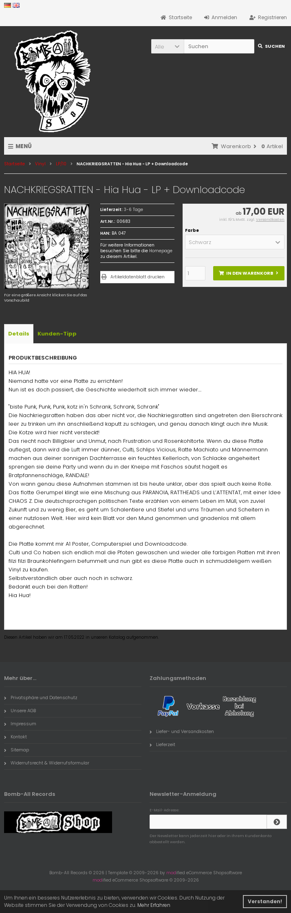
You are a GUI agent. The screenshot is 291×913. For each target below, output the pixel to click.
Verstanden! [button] (265, 901)
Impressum (20, 723)
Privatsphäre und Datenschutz (40, 697)
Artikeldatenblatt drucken (137, 277)
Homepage (160, 251)
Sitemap (16, 749)
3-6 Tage (133, 210)
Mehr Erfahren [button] (153, 905)
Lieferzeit (162, 744)
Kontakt (15, 736)
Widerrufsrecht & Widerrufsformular (46, 763)
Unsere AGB (20, 710)
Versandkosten (270, 219)
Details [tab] (18, 334)
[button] (167, 46)
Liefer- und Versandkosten (182, 731)
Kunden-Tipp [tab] (57, 334)
